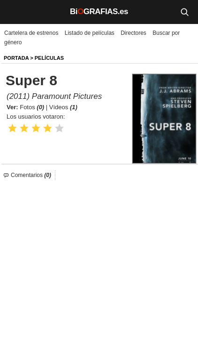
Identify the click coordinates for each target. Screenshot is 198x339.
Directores (133, 33)
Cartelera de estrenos (31, 33)
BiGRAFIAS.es (99, 11)
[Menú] (14, 11)
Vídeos (63, 107)
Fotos (32, 107)
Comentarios (31, 175)
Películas (49, 58)
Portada (16, 58)
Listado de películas (89, 33)
